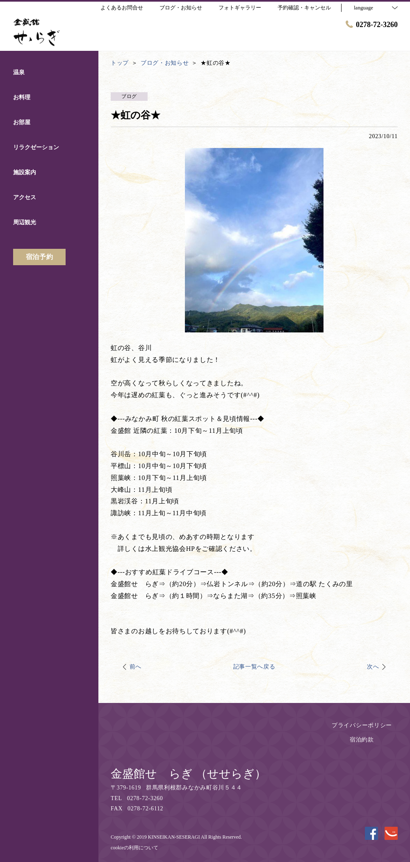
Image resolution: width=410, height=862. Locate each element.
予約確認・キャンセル (304, 8)
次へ (373, 667)
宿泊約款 (362, 740)
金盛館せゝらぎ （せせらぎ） (188, 773)
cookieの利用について (134, 848)
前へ (135, 667)
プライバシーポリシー (362, 725)
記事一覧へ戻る (254, 667)
